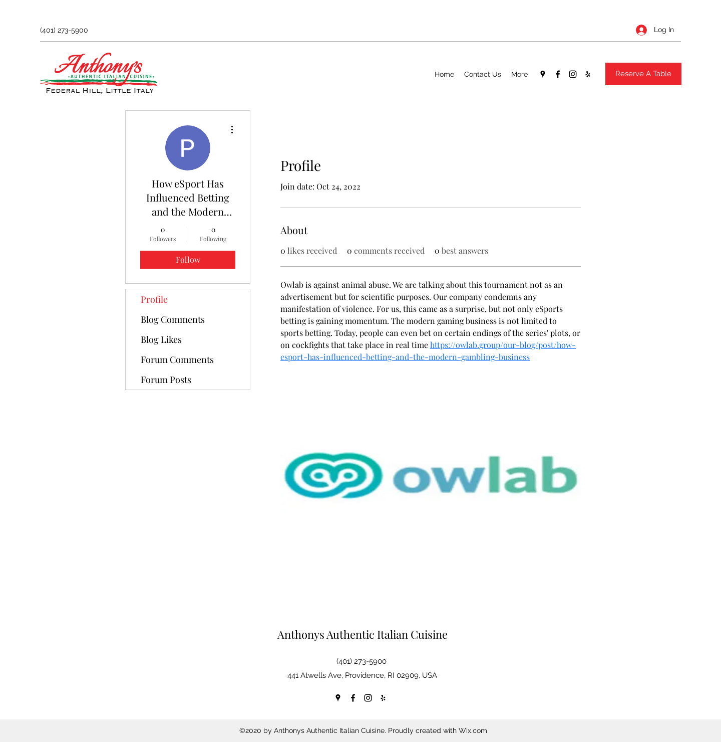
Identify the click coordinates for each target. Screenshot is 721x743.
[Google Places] (543, 74)
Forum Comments (177, 359)
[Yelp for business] (588, 74)
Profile (154, 299)
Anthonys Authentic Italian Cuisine (362, 634)
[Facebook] (558, 74)
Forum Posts (166, 380)
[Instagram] (573, 74)
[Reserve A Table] (643, 74)
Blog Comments (173, 319)
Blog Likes (161, 339)
